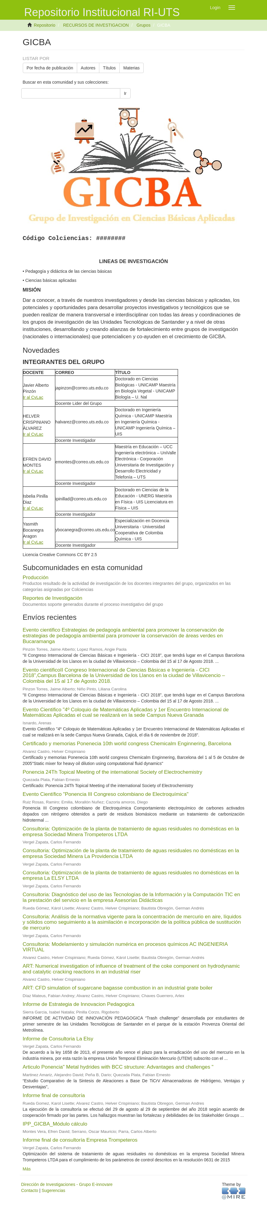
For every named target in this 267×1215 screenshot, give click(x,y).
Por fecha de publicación (50, 67)
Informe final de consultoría (54, 1095)
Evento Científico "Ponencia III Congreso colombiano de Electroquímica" (106, 794)
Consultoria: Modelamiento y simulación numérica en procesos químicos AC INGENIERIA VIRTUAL (125, 947)
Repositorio (44, 25)
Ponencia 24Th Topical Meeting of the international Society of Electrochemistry (112, 772)
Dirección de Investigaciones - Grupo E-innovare (67, 1184)
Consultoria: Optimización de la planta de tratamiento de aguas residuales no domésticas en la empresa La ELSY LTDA (131, 875)
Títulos (109, 67)
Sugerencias (53, 1190)
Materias (131, 67)
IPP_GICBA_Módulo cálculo (55, 1124)
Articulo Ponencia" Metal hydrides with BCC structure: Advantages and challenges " (118, 1067)
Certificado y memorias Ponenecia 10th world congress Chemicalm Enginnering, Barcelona (127, 743)
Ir (125, 93)
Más (27, 1169)
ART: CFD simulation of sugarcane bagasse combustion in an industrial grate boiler (118, 988)
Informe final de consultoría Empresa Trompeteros (80, 1140)
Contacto (29, 1190)
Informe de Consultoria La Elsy (58, 1039)
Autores (88, 67)
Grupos (144, 25)
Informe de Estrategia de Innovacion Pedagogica (79, 1004)
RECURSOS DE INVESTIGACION (96, 25)
